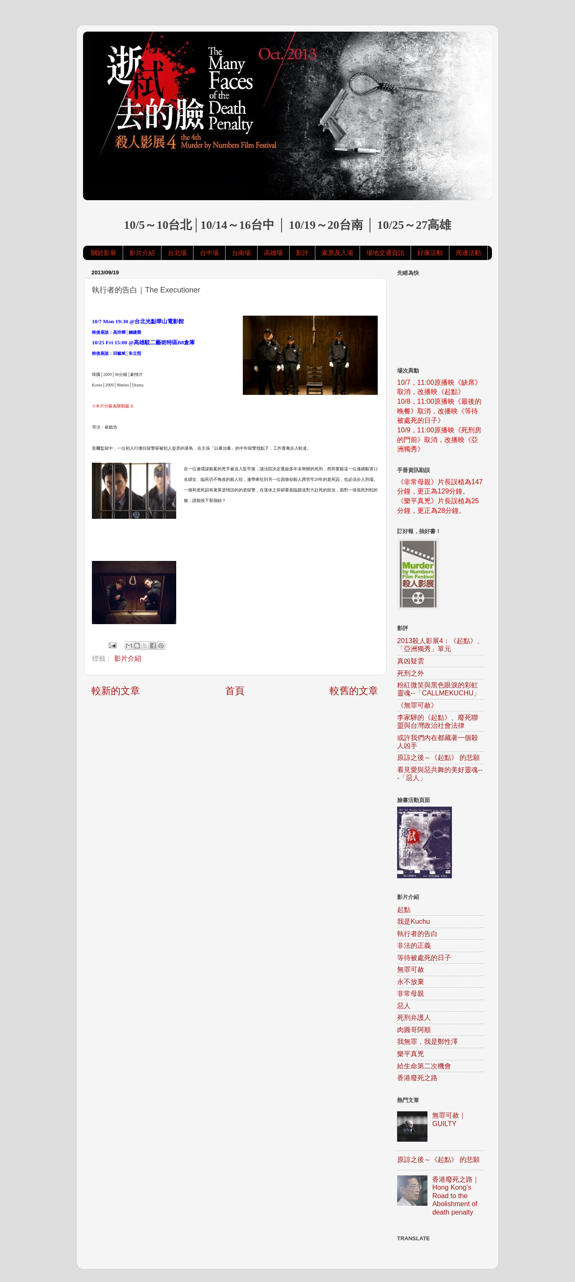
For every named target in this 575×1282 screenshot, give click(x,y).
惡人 (404, 1005)
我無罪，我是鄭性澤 (427, 1041)
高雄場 (273, 252)
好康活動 (430, 252)
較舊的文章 (354, 690)
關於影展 (103, 252)
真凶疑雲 (410, 661)
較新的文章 (115, 690)
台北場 (177, 252)
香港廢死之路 (417, 1077)
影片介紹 (142, 252)
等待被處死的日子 (424, 957)
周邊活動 (468, 252)
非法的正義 (414, 945)
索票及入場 (337, 252)
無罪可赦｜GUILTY (449, 1119)
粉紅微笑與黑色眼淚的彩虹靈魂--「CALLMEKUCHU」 (438, 689)
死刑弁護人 (414, 1017)
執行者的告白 (417, 933)
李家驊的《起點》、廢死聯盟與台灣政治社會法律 (437, 721)
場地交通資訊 (385, 252)
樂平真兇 (410, 1053)
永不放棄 (410, 981)
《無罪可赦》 (417, 705)
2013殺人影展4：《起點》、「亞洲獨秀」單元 (440, 644)
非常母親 (410, 993)
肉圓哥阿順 (414, 1029)
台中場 (209, 252)
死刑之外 (410, 673)
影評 (302, 252)
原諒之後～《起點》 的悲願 (438, 757)
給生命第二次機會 (424, 1066)
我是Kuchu (413, 921)
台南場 (241, 252)
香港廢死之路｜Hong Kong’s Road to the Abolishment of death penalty (455, 1195)
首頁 (235, 690)
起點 (404, 909)
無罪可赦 (410, 969)
